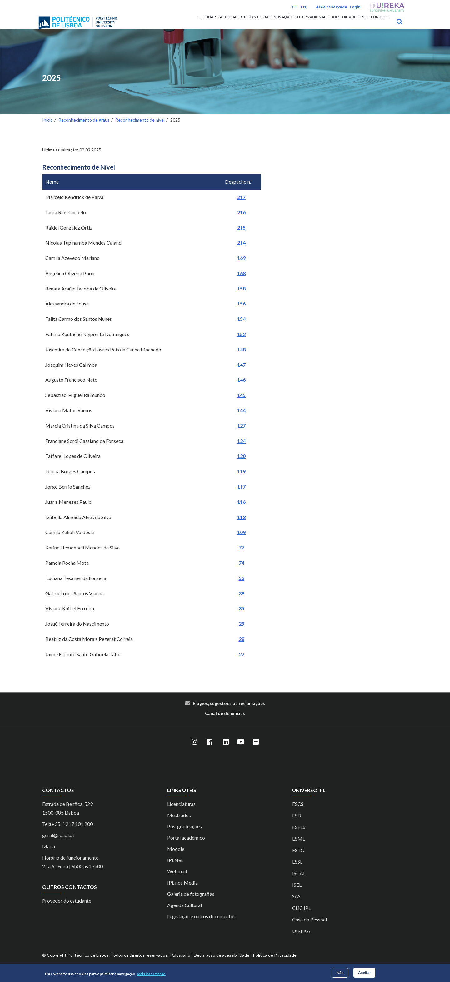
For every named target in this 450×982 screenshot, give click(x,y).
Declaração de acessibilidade (221, 963)
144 (241, 418)
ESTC (298, 858)
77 (241, 556)
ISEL (297, 893)
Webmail (177, 879)
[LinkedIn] (225, 750)
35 (241, 617)
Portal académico (186, 846)
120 (241, 464)
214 (241, 251)
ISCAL (299, 881)
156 (241, 312)
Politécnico (369, 25)
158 (241, 297)
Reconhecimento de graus (84, 128)
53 (241, 586)
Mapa (48, 854)
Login (355, 7)
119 (241, 480)
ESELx (298, 835)
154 (241, 327)
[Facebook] (209, 750)
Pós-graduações (184, 834)
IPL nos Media (182, 891)
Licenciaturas (181, 812)
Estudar (149, 25)
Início (47, 128)
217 (241, 205)
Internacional (286, 25)
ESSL (297, 870)
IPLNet (175, 868)
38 (241, 601)
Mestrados (179, 823)
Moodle (175, 857)
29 (241, 632)
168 (241, 281)
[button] (160, 25)
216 (241, 220)
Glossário (181, 963)
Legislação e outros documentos (201, 924)
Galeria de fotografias (190, 902)
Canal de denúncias (225, 721)
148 (241, 357)
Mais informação (151, 973)
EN (303, 7)
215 (241, 236)
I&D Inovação (243, 25)
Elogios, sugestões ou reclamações (229, 711)
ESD (296, 823)
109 (241, 540)
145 (241, 403)
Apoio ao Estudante (194, 25)
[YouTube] (240, 750)
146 (241, 388)
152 (241, 342)
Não (340, 972)
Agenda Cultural (184, 913)
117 (241, 495)
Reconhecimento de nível (140, 128)
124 (241, 449)
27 (241, 662)
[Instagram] (194, 750)
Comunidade (329, 25)
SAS (296, 904)
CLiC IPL (301, 916)
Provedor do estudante (66, 909)
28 (241, 647)
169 (241, 266)
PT (294, 7)
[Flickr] (255, 750)
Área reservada (331, 7)
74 (241, 571)
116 (241, 510)
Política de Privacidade (275, 963)
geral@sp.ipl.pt (58, 843)
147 (241, 373)
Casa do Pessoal (309, 927)
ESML (298, 847)
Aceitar (364, 972)
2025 (51, 86)
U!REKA (301, 939)
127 (241, 434)
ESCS (297, 812)
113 (241, 525)
